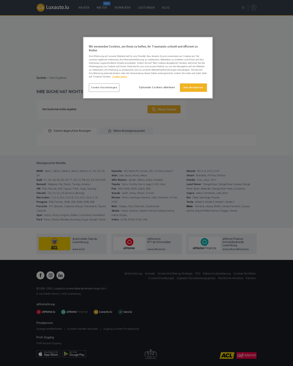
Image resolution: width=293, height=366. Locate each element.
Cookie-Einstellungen (104, 87)
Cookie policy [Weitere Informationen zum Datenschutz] (119, 76)
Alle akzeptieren (193, 87)
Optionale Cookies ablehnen (157, 87)
